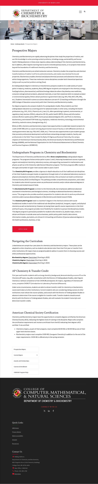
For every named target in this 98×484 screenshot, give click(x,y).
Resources (15, 444)
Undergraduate (19, 44)
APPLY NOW (23, 229)
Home (12, 44)
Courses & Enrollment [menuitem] (20, 367)
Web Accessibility (17, 436)
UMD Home (15, 428)
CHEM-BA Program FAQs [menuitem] (21, 372)
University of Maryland (49, 3)
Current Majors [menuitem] (25, 355)
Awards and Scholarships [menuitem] (21, 361)
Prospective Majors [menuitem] (20, 349)
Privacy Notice (16, 432)
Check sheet (32, 257)
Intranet (14, 440)
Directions (16, 474)
